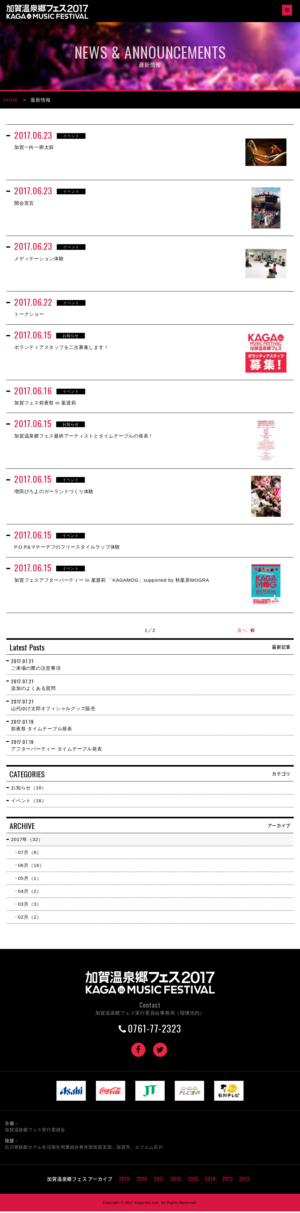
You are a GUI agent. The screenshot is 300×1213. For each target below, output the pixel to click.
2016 (175, 1180)
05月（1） (30, 879)
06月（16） (31, 866)
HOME (10, 100)
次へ (242, 631)
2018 (141, 1180)
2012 (244, 1180)
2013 (227, 1180)
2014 (210, 1180)
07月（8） (30, 854)
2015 (193, 1180)
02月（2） (30, 918)
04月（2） (30, 892)
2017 (159, 1180)
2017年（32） (27, 841)
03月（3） (30, 905)
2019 (124, 1180)
